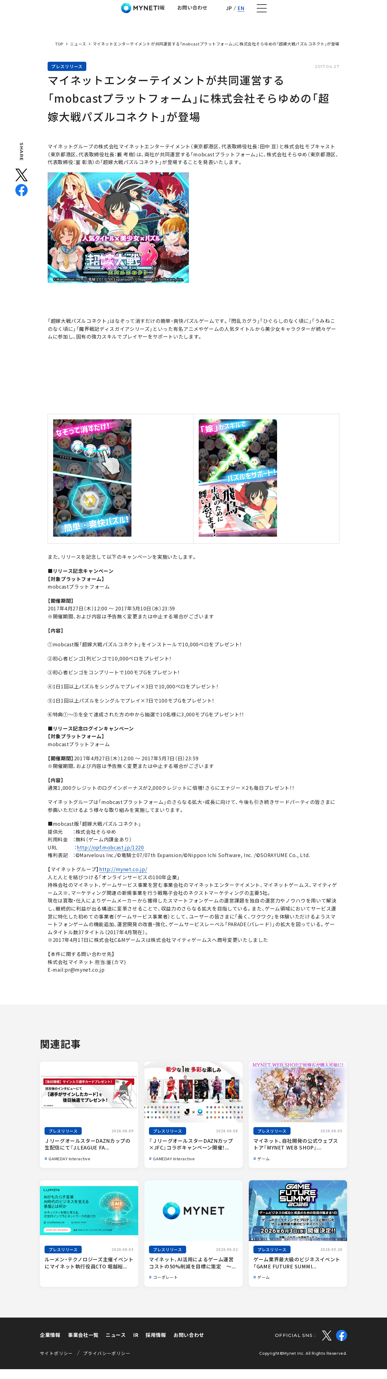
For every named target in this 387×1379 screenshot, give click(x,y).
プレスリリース (67, 76)
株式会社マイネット (38, 13)
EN (351, 13)
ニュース (78, 54)
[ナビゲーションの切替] (373, 13)
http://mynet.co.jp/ (123, 879)
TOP (59, 54)
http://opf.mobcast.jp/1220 (110, 857)
